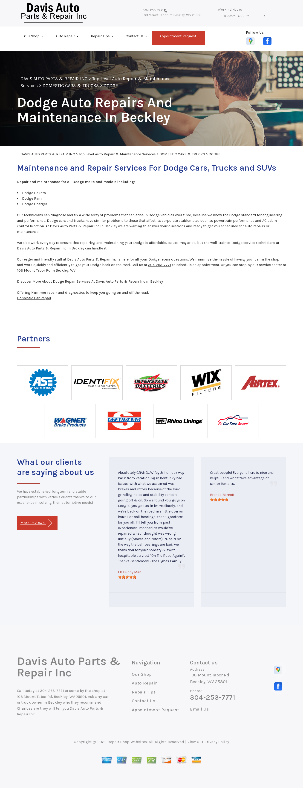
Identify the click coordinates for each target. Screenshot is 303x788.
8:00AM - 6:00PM (236, 16)
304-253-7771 (153, 10)
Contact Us (135, 36)
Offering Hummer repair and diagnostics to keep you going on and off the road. (83, 292)
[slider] (127, 577)
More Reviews (36, 523)
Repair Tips (100, 36)
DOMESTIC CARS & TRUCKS (71, 85)
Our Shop (32, 36)
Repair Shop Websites (127, 742)
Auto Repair (65, 36)
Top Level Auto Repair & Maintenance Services (117, 154)
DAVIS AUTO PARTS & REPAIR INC (53, 78)
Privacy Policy (217, 742)
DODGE (111, 85)
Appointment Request (177, 36)
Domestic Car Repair (34, 298)
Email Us (199, 709)
